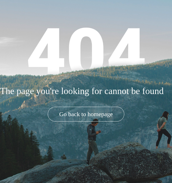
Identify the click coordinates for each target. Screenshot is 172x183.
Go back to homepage (86, 114)
